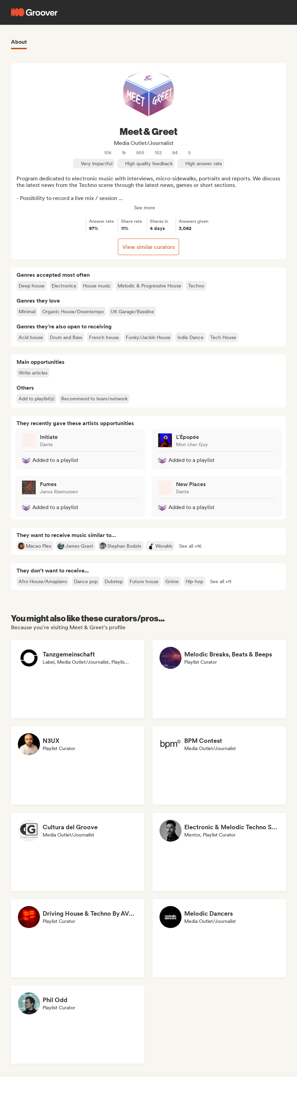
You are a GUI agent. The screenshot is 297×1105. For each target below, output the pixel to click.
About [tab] (19, 42)
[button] (190, 546)
